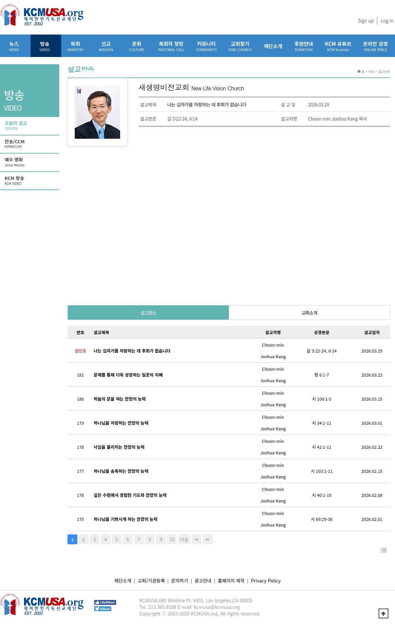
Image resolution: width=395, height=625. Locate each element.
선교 (106, 46)
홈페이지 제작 (231, 580)
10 (172, 539)
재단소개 (273, 45)
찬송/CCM (30, 144)
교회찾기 (240, 46)
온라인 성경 (375, 46)
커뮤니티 (206, 46)
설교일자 (372, 332)
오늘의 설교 (30, 125)
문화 (137, 46)
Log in (387, 20)
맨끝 (196, 539)
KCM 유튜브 (338, 46)
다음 (184, 539)
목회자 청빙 (171, 46)
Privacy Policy (266, 580)
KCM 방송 (30, 180)
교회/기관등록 (151, 580)
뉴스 (14, 46)
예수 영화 (30, 162)
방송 (45, 46)
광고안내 (203, 580)
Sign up (366, 20)
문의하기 (179, 580)
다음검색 (208, 539)
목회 (75, 46)
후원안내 (304, 46)
